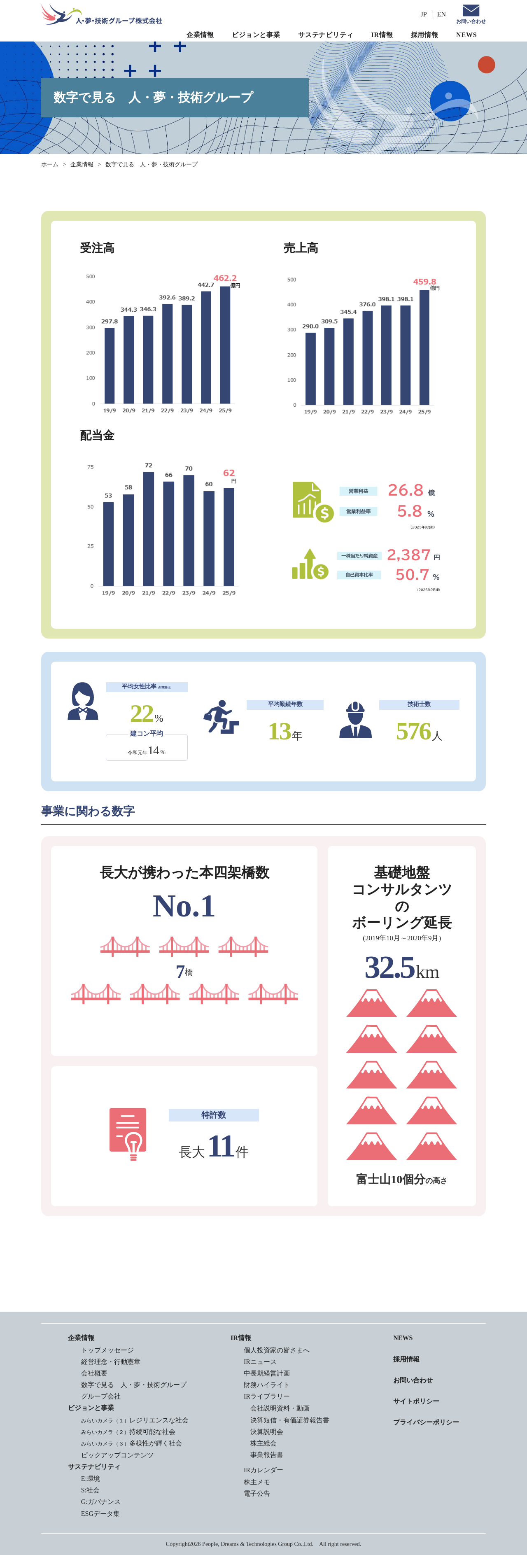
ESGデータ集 (100, 1513)
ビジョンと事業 (256, 34)
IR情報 (382, 34)
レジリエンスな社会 (135, 1420)
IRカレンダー (263, 1469)
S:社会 (90, 1490)
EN (441, 14)
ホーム (49, 164)
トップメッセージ (107, 1350)
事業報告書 (266, 1454)
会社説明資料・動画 (280, 1408)
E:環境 (90, 1478)
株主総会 (263, 1443)
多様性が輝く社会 (131, 1443)
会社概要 (94, 1373)
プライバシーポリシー (426, 1422)
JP (424, 14)
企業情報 (200, 34)
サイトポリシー (416, 1401)
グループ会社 (101, 1396)
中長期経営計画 (267, 1373)
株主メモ (257, 1481)
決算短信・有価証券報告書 (289, 1420)
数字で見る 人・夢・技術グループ (134, 1384)
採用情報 (424, 34)
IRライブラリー (267, 1396)
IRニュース (260, 1361)
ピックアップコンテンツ (117, 1455)
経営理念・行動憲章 (110, 1361)
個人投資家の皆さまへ (277, 1350)
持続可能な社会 (128, 1431)
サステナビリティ (325, 34)
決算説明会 (266, 1431)
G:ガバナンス (101, 1501)
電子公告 (257, 1493)
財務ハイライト (267, 1384)
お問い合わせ (471, 21)
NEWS (466, 34)
